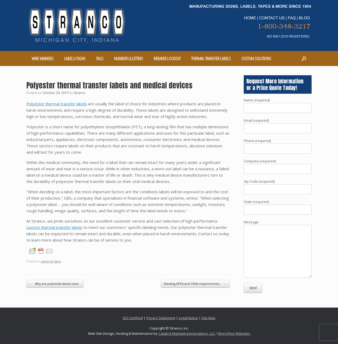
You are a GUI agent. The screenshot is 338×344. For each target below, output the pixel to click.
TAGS (100, 58)
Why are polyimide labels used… (55, 284)
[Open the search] (304, 58)
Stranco (79, 93)
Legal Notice (188, 317)
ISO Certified (133, 317)
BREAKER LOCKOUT (167, 58)
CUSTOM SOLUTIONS (256, 58)
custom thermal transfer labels (54, 227)
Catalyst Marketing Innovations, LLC (187, 333)
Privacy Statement (160, 317)
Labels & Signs (51, 261)
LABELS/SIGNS (75, 58)
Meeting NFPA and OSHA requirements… (195, 284)
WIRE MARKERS (43, 58)
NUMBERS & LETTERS (128, 58)
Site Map (208, 317)
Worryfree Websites (234, 333)
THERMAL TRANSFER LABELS (211, 58)
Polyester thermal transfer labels (56, 103)
